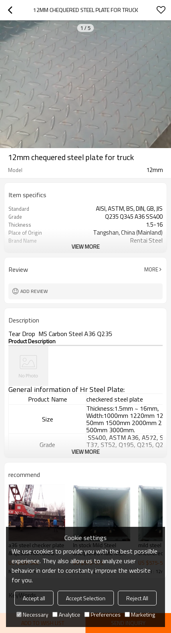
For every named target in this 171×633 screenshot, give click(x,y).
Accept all (34, 598)
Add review (34, 291)
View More (85, 246)
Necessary (32, 614)
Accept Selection (85, 598)
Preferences (102, 614)
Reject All (137, 598)
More (151, 269)
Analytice (66, 614)
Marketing (140, 614)
